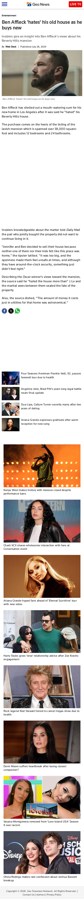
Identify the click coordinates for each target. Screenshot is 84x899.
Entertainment (9, 15)
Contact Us (29, 894)
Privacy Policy (54, 894)
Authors (40, 894)
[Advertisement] (42, 181)
